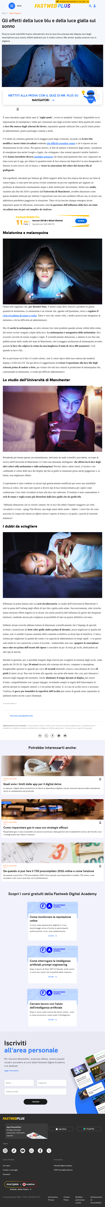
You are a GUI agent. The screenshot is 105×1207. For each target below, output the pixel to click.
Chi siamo (6, 1166)
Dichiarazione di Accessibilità (96, 1200)
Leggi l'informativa (11, 1071)
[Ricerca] (90, 6)
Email (65, 736)
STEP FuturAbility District (63, 1170)
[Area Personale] (94, 6)
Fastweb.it (6, 1174)
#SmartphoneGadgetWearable (21, 716)
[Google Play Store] (89, 1129)
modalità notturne (43, 156)
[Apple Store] (61, 1129)
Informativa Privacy (53, 1198)
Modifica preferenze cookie (80, 1200)
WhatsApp (59, 736)
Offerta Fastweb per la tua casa (73, 2)
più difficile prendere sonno (61, 143)
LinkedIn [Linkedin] (40, 736)
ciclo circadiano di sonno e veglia (20, 315)
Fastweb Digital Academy (63, 1166)
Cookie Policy (67, 1198)
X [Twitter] (46, 736)
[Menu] (15, 6)
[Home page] (52, 6)
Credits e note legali (10, 1170)
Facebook (53, 736)
